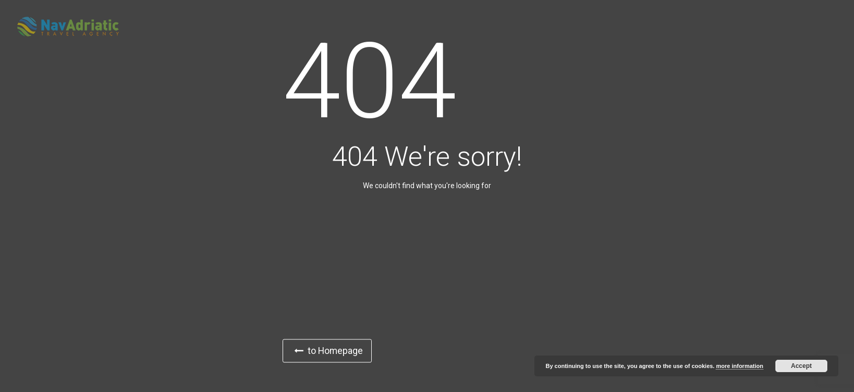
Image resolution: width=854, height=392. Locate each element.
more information (739, 366)
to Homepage (329, 350)
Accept (801, 366)
